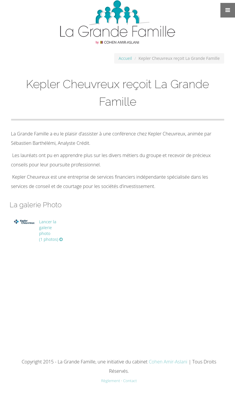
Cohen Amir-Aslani (168, 361)
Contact (130, 380)
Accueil (125, 58)
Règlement (110, 380)
